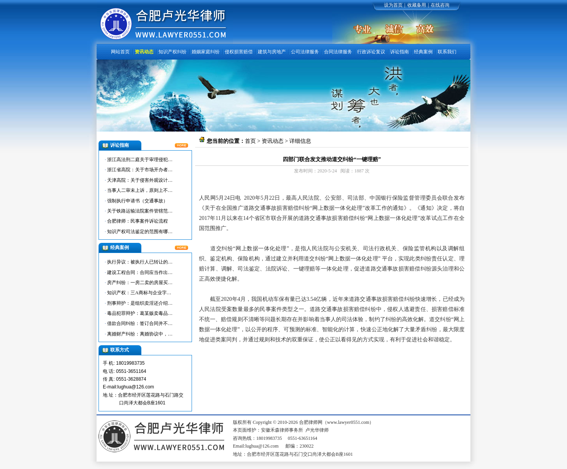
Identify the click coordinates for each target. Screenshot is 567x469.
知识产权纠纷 (172, 51)
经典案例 (423, 51)
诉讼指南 (399, 51)
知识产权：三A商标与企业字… (139, 292)
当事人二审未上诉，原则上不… (140, 190)
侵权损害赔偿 (239, 51)
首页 (250, 141)
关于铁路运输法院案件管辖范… (140, 211)
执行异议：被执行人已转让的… (140, 262)
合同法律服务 (338, 51)
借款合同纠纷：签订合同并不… (140, 323)
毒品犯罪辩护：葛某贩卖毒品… (140, 313)
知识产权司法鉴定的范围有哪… (140, 231)
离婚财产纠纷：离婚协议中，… (140, 334)
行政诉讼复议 (371, 51)
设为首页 (393, 5)
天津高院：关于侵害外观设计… (140, 180)
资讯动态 (144, 51)
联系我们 (447, 51)
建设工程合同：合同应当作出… (140, 272)
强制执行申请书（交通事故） (137, 201)
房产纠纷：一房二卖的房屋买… (140, 282)
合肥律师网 (223, 187)
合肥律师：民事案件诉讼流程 (137, 221)
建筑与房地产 (272, 51)
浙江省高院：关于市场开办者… (140, 169)
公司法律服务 (305, 51)
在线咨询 (440, 5)
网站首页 (120, 51)
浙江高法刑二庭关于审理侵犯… (140, 159)
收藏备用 (416, 5)
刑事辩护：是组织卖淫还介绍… (140, 303)
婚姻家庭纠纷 (206, 51)
